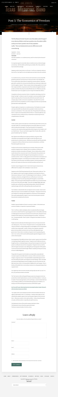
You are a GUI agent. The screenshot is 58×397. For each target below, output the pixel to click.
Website (12, 354)
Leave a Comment (43, 24)
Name (12, 340)
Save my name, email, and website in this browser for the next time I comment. (27, 360)
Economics (21, 24)
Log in (31, 386)
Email (12, 347)
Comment (13, 322)
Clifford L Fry (10, 2)
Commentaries (14, 24)
